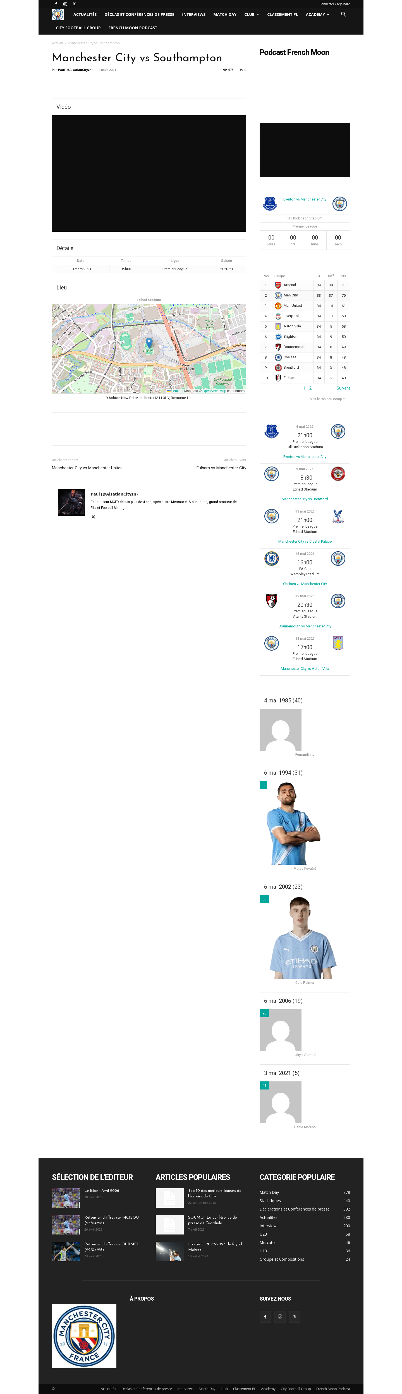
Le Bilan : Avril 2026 (101, 1191)
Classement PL (282, 14)
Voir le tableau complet (328, 399)
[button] (343, 15)
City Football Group (78, 27)
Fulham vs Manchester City (221, 467)
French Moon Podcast (133, 27)
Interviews (193, 14)
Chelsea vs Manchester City (305, 584)
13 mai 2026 (305, 511)
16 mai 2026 (305, 554)
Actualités (85, 14)
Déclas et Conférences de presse (139, 14)
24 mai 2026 (305, 639)
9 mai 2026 (305, 469)
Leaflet (174, 391)
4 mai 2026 (305, 427)
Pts (343, 276)
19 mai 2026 (305, 596)
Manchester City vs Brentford (305, 499)
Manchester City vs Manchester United (87, 467)
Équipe (279, 276)
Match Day (224, 14)
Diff (331, 276)
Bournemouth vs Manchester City (305, 626)
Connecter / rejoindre (334, 4)
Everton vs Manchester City (304, 199)
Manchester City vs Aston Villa (305, 668)
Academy (317, 14)
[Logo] (61, 14)
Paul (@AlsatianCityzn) (75, 69)
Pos (266, 276)
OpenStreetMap (214, 391)
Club (251, 14)
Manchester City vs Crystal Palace (305, 541)
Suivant (343, 388)
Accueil (57, 43)
